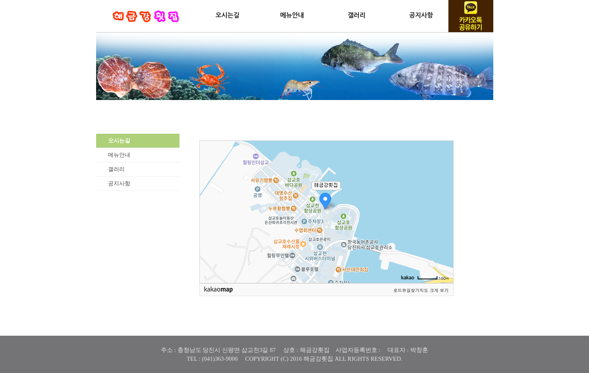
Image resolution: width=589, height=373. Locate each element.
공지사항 (421, 15)
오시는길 (227, 15)
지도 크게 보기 (433, 290)
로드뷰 (399, 290)
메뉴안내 (292, 15)
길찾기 (412, 290)
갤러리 (356, 15)
